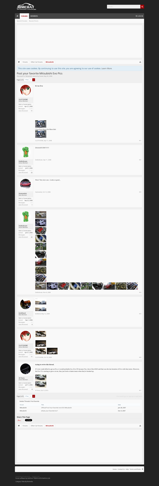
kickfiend (22, 313)
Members (34, 16)
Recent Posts (33, 21)
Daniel (41, 76)
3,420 (30, 109)
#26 (140, 357)
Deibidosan (23, 161)
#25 (140, 313)
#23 (140, 192)
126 (31, 203)
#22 (140, 160)
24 (31, 322)
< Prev (26, 80)
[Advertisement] (79, 41)
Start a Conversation (25, 104)
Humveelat (23, 193)
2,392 (30, 170)
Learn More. (106, 68)
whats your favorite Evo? (49, 411)
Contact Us (121, 469)
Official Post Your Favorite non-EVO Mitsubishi (56, 408)
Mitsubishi (29, 76)
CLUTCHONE (23, 99)
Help (127, 469)
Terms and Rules (135, 469)
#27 (140, 390)
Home (17, 16)
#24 (140, 292)
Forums (24, 16)
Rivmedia (30, 481)
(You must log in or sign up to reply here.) (129, 396)
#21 (140, 140)
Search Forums (22, 21)
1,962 (30, 387)
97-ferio (22, 378)
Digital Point (36, 476)
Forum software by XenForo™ (32, 478)
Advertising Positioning (22, 476)
